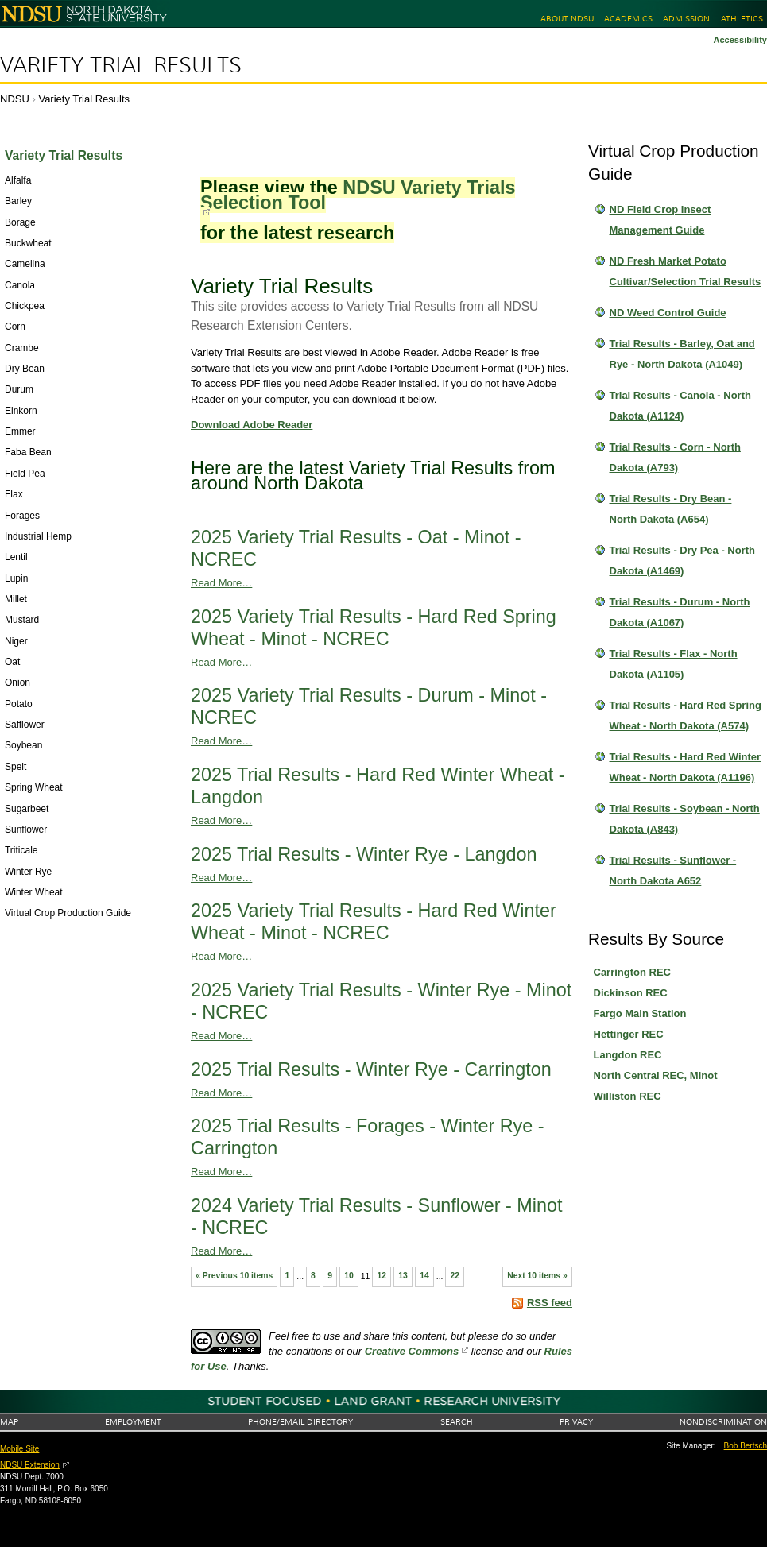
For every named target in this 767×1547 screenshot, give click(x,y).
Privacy (576, 1422)
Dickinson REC (631, 993)
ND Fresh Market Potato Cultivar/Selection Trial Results (685, 271)
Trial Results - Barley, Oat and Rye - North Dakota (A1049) (682, 354)
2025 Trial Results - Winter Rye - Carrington (371, 1069)
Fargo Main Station (640, 1013)
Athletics (742, 19)
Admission (686, 19)
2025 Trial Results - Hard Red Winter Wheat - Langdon (378, 785)
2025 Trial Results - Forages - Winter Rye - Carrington (367, 1137)
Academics (628, 19)
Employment (133, 1422)
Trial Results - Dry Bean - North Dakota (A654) (671, 509)
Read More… (221, 583)
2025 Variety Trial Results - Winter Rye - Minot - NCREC (381, 1001)
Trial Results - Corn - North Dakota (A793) (675, 457)
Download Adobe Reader (251, 425)
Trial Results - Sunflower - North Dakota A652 (673, 870)
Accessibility (740, 39)
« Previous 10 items (234, 1275)
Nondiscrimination (723, 1422)
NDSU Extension (30, 1464)
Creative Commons (412, 1351)
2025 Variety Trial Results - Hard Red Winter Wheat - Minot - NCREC (373, 921)
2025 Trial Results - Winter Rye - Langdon (364, 854)
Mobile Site (19, 1449)
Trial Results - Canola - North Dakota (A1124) (680, 405)
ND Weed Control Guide (668, 313)
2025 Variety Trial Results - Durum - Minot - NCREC (369, 706)
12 (381, 1275)
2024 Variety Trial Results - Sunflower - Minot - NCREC (377, 1216)
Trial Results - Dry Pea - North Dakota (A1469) (683, 560)
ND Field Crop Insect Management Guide (660, 219)
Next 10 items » (537, 1275)
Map (9, 1422)
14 (424, 1275)
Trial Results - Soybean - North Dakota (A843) (685, 819)
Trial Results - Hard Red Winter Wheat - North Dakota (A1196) (685, 767)
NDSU (14, 99)
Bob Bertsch (745, 1445)
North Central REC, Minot (656, 1075)
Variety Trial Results (121, 65)
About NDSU (567, 19)
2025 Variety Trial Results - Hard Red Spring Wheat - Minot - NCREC (373, 627)
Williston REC (627, 1096)
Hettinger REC (629, 1034)
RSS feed (549, 1303)
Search (456, 1422)
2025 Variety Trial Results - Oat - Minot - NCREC (356, 548)
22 (455, 1275)
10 (349, 1275)
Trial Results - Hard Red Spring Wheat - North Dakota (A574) (685, 715)
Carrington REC (633, 972)
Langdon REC (628, 1055)
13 (403, 1275)
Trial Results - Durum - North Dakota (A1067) (680, 612)
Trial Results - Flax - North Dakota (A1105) (674, 664)
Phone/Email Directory (300, 1422)
